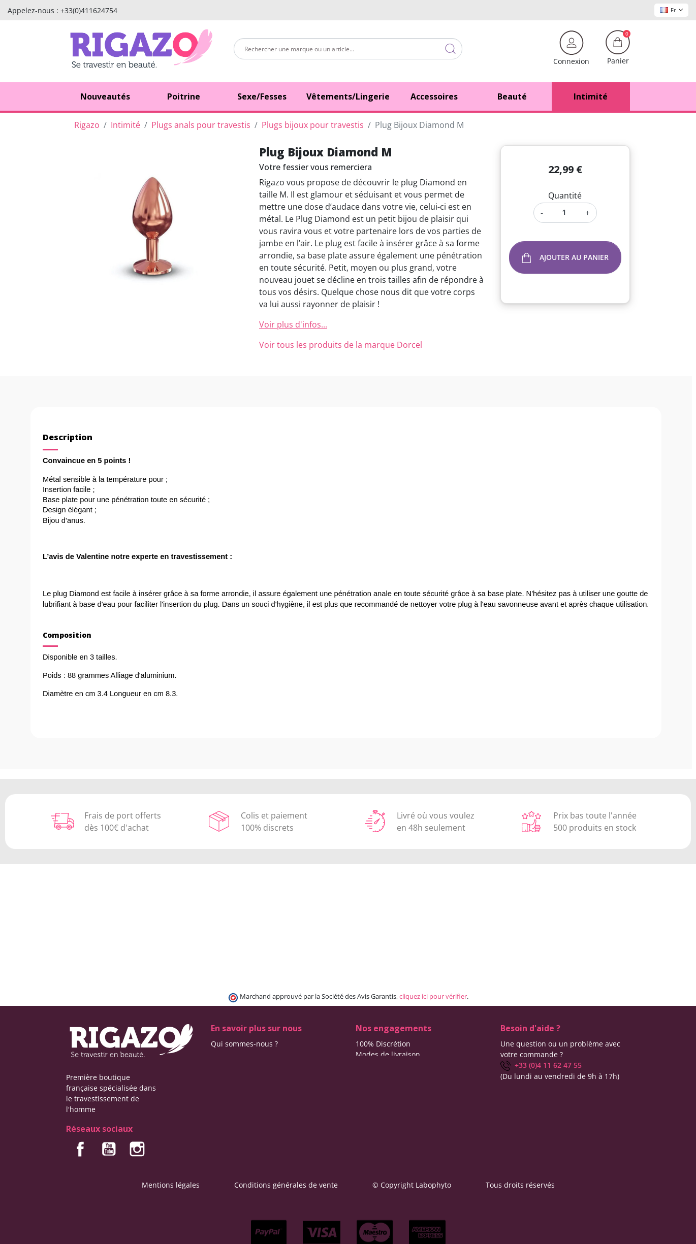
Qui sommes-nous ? (244, 1044)
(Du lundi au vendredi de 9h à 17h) (559, 1076)
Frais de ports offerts (391, 1065)
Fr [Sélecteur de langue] (671, 10)
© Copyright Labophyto (411, 1185)
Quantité (565, 195)
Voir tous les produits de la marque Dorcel (340, 344)
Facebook (80, 1149)
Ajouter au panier (565, 257)
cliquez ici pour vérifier (433, 996)
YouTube (109, 1149)
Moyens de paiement (391, 1076)
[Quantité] (564, 212)
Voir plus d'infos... (293, 324)
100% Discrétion (383, 1044)
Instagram (137, 1149)
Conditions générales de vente (286, 1185)
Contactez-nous (237, 1054)
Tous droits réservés (520, 1185)
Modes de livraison (388, 1054)
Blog (218, 1065)
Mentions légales (171, 1185)
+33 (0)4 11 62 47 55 (541, 1065)
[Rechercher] (348, 48)
